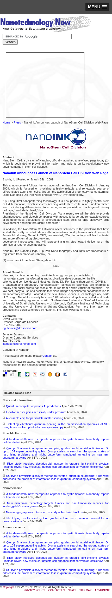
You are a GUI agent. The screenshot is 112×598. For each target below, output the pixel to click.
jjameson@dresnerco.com (19, 343)
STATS (72, 590)
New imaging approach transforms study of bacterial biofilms (44, 512)
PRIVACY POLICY (34, 590)
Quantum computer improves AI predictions (33, 406)
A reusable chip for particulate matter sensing (34, 418)
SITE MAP (85, 590)
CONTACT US (56, 590)
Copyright (8, 587)
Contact (47, 355)
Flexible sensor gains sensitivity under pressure (36, 412)
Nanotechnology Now (45, 25)
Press (17, 122)
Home (6, 122)
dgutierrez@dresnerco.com (20, 328)
